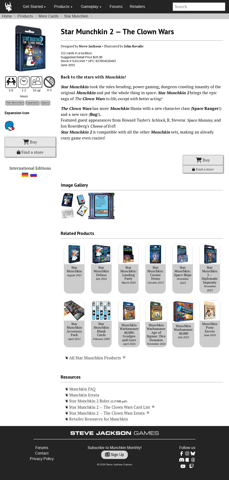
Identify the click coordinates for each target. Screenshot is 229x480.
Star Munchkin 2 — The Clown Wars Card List (109, 407)
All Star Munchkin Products (95, 358)
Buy (30, 142)
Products (61, 6)
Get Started (33, 6)
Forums (116, 6)
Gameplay (89, 6)
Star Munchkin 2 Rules (89, 400)
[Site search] (199, 7)
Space (45, 102)
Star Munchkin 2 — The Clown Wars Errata (107, 413)
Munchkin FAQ (82, 389)
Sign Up (114, 455)
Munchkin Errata (84, 395)
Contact (42, 453)
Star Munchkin (76, 16)
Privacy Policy (42, 459)
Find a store (30, 152)
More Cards (48, 16)
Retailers (137, 6)
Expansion (32, 102)
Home (7, 16)
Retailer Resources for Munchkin (98, 419)
